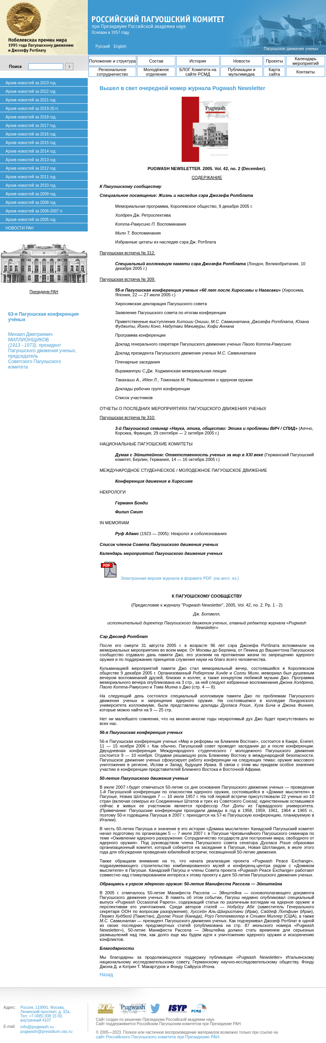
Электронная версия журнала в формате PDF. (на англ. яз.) (180, 578)
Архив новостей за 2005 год (30, 219)
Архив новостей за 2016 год (30, 134)
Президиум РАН (43, 292)
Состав (156, 61)
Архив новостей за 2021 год (30, 100)
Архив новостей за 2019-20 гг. (32, 108)
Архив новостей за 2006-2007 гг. (34, 211)
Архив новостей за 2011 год (30, 177)
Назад (106, 974)
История (197, 61)
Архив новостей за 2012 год (30, 168)
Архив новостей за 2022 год (30, 91)
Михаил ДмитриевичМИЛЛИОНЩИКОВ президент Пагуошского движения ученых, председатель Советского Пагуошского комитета (42, 351)
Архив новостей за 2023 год (30, 83)
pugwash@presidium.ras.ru (47, 1031)
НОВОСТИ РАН (19, 228)
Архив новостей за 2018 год (30, 117)
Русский (102, 46)
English (120, 46)
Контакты (306, 72)
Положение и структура (112, 61)
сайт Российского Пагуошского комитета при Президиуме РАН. (158, 1036)
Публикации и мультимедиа (241, 71)
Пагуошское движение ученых (291, 49)
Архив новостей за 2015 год (30, 143)
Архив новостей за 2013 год (30, 160)
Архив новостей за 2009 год (30, 194)
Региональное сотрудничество (112, 71)
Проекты (274, 61)
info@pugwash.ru (37, 1026)
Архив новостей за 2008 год (30, 202)
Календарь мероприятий (306, 61)
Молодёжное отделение (156, 71)
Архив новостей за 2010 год (30, 185)
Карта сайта (274, 71)
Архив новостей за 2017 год (30, 125)
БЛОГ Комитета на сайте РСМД (197, 71)
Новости (241, 61)
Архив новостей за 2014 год (30, 151)
